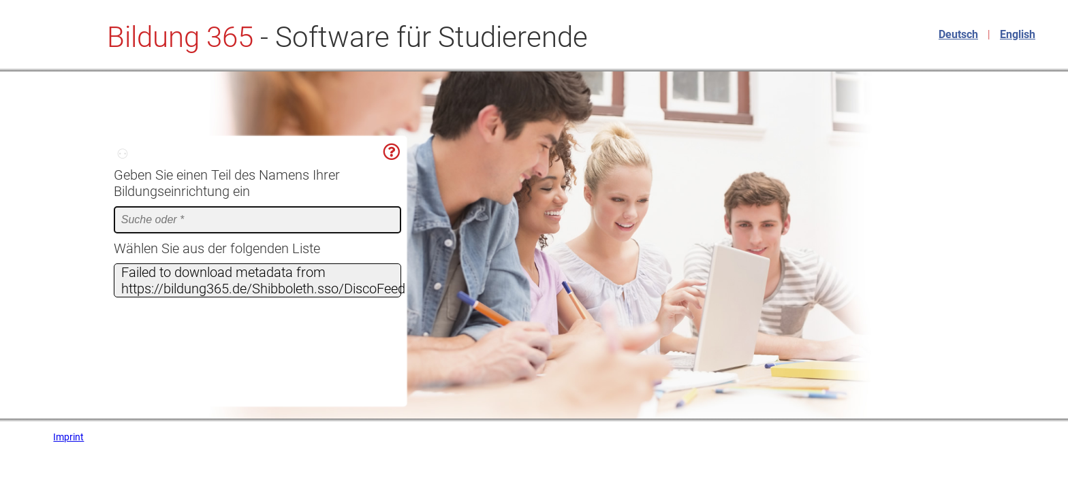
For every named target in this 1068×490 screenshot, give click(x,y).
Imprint (68, 436)
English (1017, 34)
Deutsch (958, 34)
